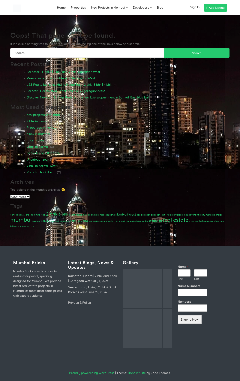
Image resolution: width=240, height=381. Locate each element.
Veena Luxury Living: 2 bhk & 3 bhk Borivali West (61, 78)
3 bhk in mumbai (38, 134)
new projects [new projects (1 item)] (94, 221)
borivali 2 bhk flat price (43, 153)
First (180, 278)
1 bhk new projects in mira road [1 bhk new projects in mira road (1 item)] (30, 214)
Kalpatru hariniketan (41, 172)
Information (35, 140)
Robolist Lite (137, 373)
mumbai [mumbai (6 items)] (21, 219)
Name (183, 267)
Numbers (185, 302)
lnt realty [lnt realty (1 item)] (200, 214)
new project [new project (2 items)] (79, 220)
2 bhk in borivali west (42, 166)
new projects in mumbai (109, 7)
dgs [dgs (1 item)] (138, 214)
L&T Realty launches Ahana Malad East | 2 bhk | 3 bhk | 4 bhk (69, 84)
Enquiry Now (190, 319)
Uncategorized (37, 159)
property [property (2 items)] (155, 220)
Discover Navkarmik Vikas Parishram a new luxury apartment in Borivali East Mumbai (88, 97)
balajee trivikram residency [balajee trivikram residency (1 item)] (96, 214)
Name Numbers (189, 286)
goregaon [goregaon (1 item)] (145, 214)
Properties (78, 7)
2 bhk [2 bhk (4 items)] (52, 214)
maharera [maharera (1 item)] (210, 214)
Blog (160, 7)
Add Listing (215, 8)
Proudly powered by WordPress (91, 373)
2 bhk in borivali (38, 147)
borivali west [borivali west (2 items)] (126, 214)
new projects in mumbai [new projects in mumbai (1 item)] (137, 221)
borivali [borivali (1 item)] (113, 214)
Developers (142, 7)
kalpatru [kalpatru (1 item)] (188, 214)
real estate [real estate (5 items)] (175, 220)
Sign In (192, 7)
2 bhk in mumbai (38, 121)
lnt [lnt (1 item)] (194, 214)
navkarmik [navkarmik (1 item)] (37, 221)
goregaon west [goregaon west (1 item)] (158, 214)
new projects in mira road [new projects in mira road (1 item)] (113, 221)
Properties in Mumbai (42, 127)
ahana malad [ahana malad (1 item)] (75, 214)
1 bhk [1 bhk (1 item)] (12, 214)
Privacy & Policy (79, 302)
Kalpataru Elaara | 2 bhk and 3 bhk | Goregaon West (63, 72)
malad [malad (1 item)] (219, 214)
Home (61, 7)
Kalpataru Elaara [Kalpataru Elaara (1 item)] (175, 214)
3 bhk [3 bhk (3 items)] (63, 214)
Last (196, 278)
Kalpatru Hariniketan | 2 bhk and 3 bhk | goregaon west (66, 91)
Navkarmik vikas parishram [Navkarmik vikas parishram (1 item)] (56, 221)
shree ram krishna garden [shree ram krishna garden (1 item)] (201, 221)
